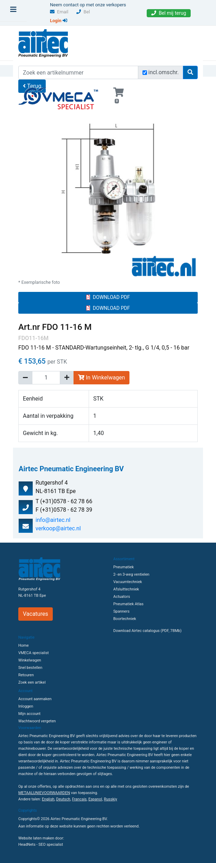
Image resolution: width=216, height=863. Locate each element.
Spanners (121, 611)
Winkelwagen (29, 660)
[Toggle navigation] (13, 11)
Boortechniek (124, 618)
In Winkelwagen (101, 377)
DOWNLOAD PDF (108, 297)
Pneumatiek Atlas (128, 604)
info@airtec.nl (53, 520)
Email (59, 11)
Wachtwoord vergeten (37, 721)
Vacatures (35, 614)
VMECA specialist (33, 653)
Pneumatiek (123, 567)
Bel (83, 11)
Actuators (121, 596)
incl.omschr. (163, 72)
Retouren (26, 675)
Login (58, 20)
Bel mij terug (168, 13)
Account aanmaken (34, 699)
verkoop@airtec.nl (58, 528)
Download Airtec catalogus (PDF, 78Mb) (147, 630)
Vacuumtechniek (127, 582)
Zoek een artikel (32, 682)
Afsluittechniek (126, 589)
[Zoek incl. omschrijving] (144, 72)
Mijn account (29, 713)
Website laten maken (36, 838)
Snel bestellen (30, 667)
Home (23, 645)
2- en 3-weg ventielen (131, 574)
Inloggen (25, 706)
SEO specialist (50, 844)
